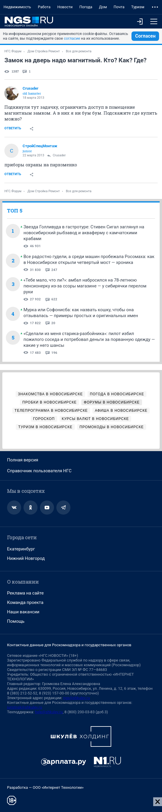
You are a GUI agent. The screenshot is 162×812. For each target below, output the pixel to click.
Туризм (137, 7)
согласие (72, 38)
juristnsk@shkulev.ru (24, 707)
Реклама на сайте (25, 593)
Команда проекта (25, 602)
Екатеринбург (21, 549)
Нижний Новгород (26, 558)
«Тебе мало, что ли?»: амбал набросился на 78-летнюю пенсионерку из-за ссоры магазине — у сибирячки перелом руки (84, 285)
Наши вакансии (23, 612)
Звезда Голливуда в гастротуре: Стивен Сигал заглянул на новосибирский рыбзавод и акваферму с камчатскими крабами (83, 232)
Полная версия (22, 460)
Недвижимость (17, 7)
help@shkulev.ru (49, 712)
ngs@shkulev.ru (76, 698)
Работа (44, 7)
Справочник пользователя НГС (39, 470)
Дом (103, 7)
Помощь (16, 621)
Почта (119, 7)
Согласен (145, 36)
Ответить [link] (12, 128)
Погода (85, 7)
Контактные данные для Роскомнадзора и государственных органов (69, 645)
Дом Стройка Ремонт (44, 51)
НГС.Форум (12, 51)
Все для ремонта (79, 51)
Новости (64, 7)
